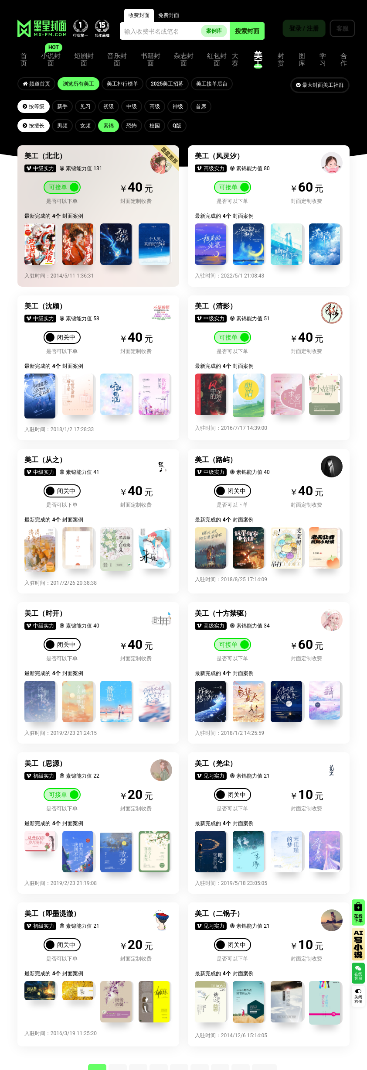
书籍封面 (150, 57)
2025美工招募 (170, 82)
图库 (302, 57)
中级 (135, 105)
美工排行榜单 (124, 82)
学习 (322, 57)
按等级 (34, 105)
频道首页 (37, 82)
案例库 (214, 28)
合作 (343, 57)
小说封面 (51, 57)
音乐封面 (117, 57)
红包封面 (217, 57)
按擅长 (34, 124)
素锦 (111, 124)
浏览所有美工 (79, 82)
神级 (183, 105)
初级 (111, 105)
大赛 (235, 57)
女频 (87, 124)
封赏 (281, 57)
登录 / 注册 (298, 28)
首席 (207, 105)
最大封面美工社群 (320, 82)
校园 (159, 124)
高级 (159, 105)
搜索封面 (247, 28)
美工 (258, 57)
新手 (63, 105)
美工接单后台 (215, 82)
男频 (63, 124)
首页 (23, 57)
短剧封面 (84, 57)
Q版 (182, 124)
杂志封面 (184, 57)
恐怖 (135, 124)
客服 (337, 28)
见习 (87, 105)
